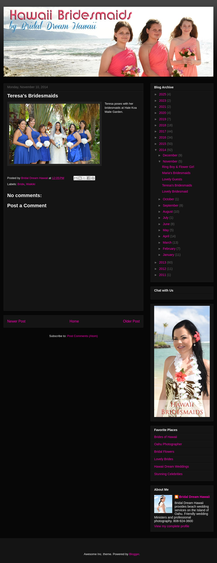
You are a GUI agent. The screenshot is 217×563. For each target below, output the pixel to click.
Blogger (134, 554)
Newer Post (16, 321)
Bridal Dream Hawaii (194, 497)
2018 (163, 125)
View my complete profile (171, 526)
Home (74, 321)
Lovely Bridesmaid (175, 191)
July (166, 217)
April (166, 236)
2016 (163, 137)
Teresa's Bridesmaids (177, 185)
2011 (163, 275)
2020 (163, 113)
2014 (163, 150)
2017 (163, 131)
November (170, 161)
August (168, 211)
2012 (163, 269)
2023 (163, 100)
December (170, 155)
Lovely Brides (163, 459)
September (171, 205)
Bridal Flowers (164, 451)
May (166, 230)
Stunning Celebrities (168, 474)
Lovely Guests (172, 179)
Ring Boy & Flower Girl (178, 167)
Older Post (131, 321)
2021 (163, 106)
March (167, 242)
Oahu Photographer (168, 444)
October (169, 199)
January (169, 255)
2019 (163, 119)
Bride (21, 184)
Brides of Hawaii (165, 437)
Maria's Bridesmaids (176, 173)
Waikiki (30, 184)
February (169, 248)
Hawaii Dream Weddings (171, 466)
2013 (163, 262)
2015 (163, 144)
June (166, 224)
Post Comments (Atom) (82, 336)
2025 (163, 94)
